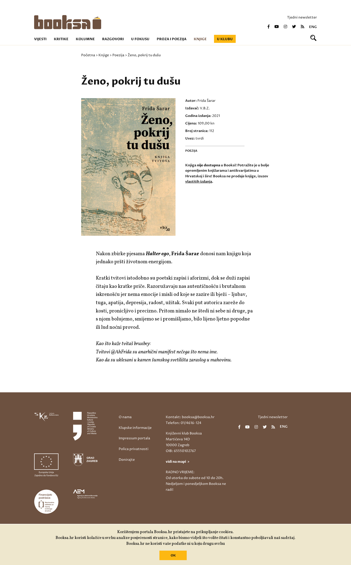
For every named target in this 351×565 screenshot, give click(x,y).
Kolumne (85, 39)
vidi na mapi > (177, 461)
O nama (125, 417)
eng (313, 27)
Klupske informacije (135, 427)
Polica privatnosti (133, 449)
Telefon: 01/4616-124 (183, 423)
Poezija (118, 55)
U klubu (225, 39)
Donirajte (127, 459)
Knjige (200, 39)
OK (173, 555)
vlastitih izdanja (198, 181)
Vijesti (40, 39)
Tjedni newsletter (302, 17)
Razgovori (113, 39)
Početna (88, 55)
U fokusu (140, 39)
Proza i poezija (171, 39)
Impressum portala (134, 438)
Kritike (61, 39)
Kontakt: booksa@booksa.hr (190, 417)
